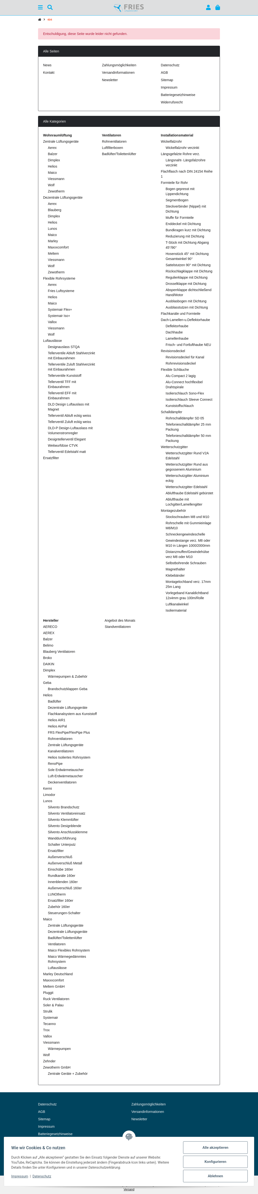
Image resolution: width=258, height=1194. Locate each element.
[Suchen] (50, 7)
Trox (46, 1030)
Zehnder (49, 1061)
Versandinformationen (118, 72)
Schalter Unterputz (62, 844)
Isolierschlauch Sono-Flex (185, 393)
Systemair (50, 1017)
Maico (52, 173)
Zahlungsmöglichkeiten (119, 65)
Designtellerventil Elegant (67, 439)
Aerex (52, 148)
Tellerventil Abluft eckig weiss (69, 415)
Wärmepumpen (59, 1049)
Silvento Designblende (64, 826)
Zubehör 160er (59, 907)
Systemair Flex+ (60, 309)
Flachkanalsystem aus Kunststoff (72, 714)
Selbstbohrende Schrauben (186, 563)
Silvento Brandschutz (63, 807)
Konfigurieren (215, 1162)
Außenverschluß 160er (65, 888)
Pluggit (48, 993)
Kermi (47, 788)
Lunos (52, 229)
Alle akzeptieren (215, 1147)
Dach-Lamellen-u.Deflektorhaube (185, 320)
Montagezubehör (173, 511)
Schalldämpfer (171, 412)
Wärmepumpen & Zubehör (67, 676)
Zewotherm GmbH (56, 1067)
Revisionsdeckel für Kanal (185, 357)
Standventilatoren (117, 627)
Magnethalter (175, 569)
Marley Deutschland (58, 974)
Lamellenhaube (177, 338)
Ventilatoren (57, 944)
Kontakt (48, 72)
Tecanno (49, 1024)
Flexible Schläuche (175, 370)
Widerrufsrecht (172, 102)
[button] (208, 7)
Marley (53, 241)
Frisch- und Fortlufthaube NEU (188, 345)
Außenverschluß (60, 857)
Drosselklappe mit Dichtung (186, 284)
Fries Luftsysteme (61, 291)
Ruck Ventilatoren (56, 999)
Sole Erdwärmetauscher (66, 770)
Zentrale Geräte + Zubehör (68, 1074)
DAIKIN (48, 664)
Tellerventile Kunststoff (64, 375)
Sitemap (167, 80)
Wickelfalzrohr (171, 141)
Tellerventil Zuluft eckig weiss (69, 422)
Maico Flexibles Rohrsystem (69, 950)
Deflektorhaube (177, 326)
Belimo (48, 645)
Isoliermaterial (176, 610)
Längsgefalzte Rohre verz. (180, 154)
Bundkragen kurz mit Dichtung (188, 230)
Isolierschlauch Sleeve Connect (189, 399)
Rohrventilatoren (114, 141)
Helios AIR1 (56, 720)
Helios (52, 166)
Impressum (20, 1176)
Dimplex (54, 160)
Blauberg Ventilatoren (59, 651)
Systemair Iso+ (59, 316)
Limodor (49, 795)
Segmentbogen (177, 200)
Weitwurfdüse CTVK (63, 445)
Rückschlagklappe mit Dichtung (189, 271)
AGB (164, 72)
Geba (47, 683)
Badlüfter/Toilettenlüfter (119, 154)
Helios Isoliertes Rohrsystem (69, 757)
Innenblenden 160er (63, 882)
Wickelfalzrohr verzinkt (182, 148)
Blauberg (54, 210)
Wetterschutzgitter (174, 447)
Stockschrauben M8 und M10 (187, 517)
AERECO (50, 627)
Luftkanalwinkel (177, 604)
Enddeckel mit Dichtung (183, 224)
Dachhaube (174, 332)
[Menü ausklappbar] (40, 7)
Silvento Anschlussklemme (68, 832)
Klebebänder (175, 575)
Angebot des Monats (119, 620)
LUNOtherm (57, 894)
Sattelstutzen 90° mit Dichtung (188, 265)
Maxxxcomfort (58, 247)
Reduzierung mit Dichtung (185, 236)
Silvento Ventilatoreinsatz (66, 813)
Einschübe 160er (60, 869)
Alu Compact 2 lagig (181, 376)
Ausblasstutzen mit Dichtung (187, 307)
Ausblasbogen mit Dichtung (186, 301)
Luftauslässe (52, 341)
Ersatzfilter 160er (60, 900)
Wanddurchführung (62, 838)
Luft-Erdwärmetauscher (65, 776)
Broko (47, 658)
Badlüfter (54, 701)
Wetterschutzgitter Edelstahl (186, 487)
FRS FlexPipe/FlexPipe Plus (69, 732)
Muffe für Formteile (180, 218)
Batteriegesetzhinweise (178, 95)
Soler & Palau (53, 1005)
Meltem (53, 253)
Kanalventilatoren (61, 751)
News (47, 65)
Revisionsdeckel (173, 351)
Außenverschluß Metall (65, 863)
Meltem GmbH (54, 986)
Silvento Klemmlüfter (63, 820)
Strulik (47, 1011)
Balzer (52, 154)
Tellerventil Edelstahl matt (67, 452)
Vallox (52, 322)
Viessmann (56, 179)
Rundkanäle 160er (61, 876)
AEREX (48, 633)
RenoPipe (55, 764)
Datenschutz (42, 1176)
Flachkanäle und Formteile (180, 313)
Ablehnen (215, 1176)
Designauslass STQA (64, 347)
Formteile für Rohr (174, 183)
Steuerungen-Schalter (64, 913)
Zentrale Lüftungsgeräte (61, 141)
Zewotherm (56, 191)
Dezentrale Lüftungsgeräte (63, 197)
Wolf (51, 185)
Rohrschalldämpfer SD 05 (185, 418)
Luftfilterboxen (112, 148)
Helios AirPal (57, 726)
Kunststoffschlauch (180, 406)
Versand (129, 1189)
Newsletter (110, 80)
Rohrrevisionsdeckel (181, 363)
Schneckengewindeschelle (185, 534)
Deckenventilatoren (62, 782)
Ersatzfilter (51, 458)
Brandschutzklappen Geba (67, 689)
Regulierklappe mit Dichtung (187, 277)
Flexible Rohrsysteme (59, 278)
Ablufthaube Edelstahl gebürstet (189, 493)
